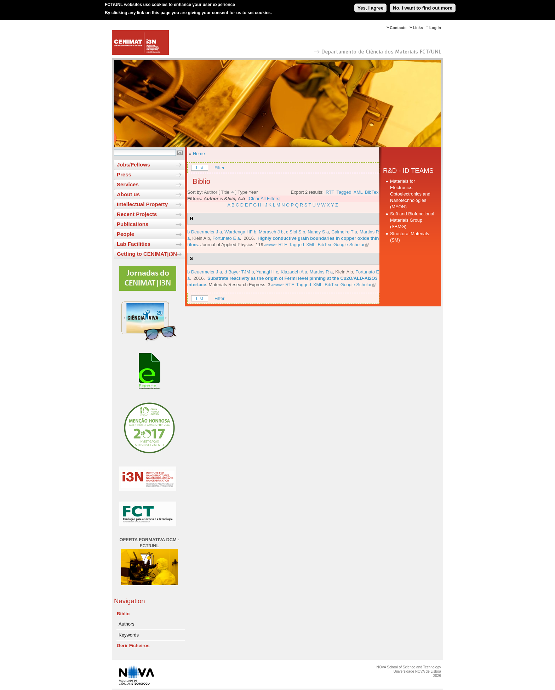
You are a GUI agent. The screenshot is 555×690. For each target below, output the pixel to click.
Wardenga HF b (240, 231)
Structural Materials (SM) (409, 237)
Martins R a (321, 272)
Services (128, 184)
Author (210, 192)
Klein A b (201, 238)
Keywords (129, 635)
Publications (132, 224)
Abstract (269, 245)
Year (253, 192)
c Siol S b (295, 231)
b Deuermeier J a (204, 231)
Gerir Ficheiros (133, 645)
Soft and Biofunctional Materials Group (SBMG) (412, 220)
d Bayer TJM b (239, 272)
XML (358, 192)
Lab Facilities (133, 244)
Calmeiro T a (344, 231)
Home (199, 153)
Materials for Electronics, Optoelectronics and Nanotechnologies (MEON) (410, 194)
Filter (219, 167)
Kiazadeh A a (294, 272)
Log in (435, 28)
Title (225, 192)
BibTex (371, 192)
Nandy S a (318, 231)
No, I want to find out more (422, 5)
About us (128, 194)
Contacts (398, 28)
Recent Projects (137, 214)
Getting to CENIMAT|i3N (147, 254)
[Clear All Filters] (263, 198)
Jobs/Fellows (133, 165)
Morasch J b (271, 231)
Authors (127, 624)
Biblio (123, 613)
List (199, 167)
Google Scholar (349, 244)
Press (124, 174)
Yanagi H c (267, 272)
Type (242, 192)
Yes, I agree (370, 5)
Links (418, 28)
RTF (330, 192)
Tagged (344, 192)
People (125, 234)
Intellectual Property (142, 204)
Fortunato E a (226, 238)
